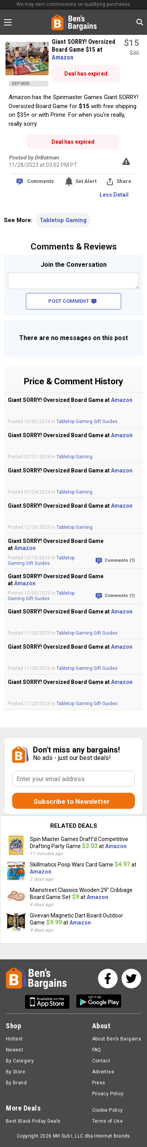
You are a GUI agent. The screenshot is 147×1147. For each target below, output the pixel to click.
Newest (14, 1050)
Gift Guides (106, 421)
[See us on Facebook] (108, 978)
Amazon (62, 57)
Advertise (103, 1072)
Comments (40, 181)
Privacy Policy (108, 1093)
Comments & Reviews (74, 246)
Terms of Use (107, 1121)
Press (98, 1082)
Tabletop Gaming (63, 220)
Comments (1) (120, 560)
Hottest (14, 1039)
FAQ (96, 1050)
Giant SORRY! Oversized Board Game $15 (83, 45)
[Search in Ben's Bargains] (139, 22)
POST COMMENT (72, 301)
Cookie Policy (107, 1110)
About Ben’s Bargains (116, 1039)
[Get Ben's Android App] (98, 1002)
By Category (20, 1061)
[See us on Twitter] (131, 978)
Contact (101, 1061)
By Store (15, 1072)
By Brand (16, 1082)
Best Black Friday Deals (33, 1121)
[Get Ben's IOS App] (50, 1002)
